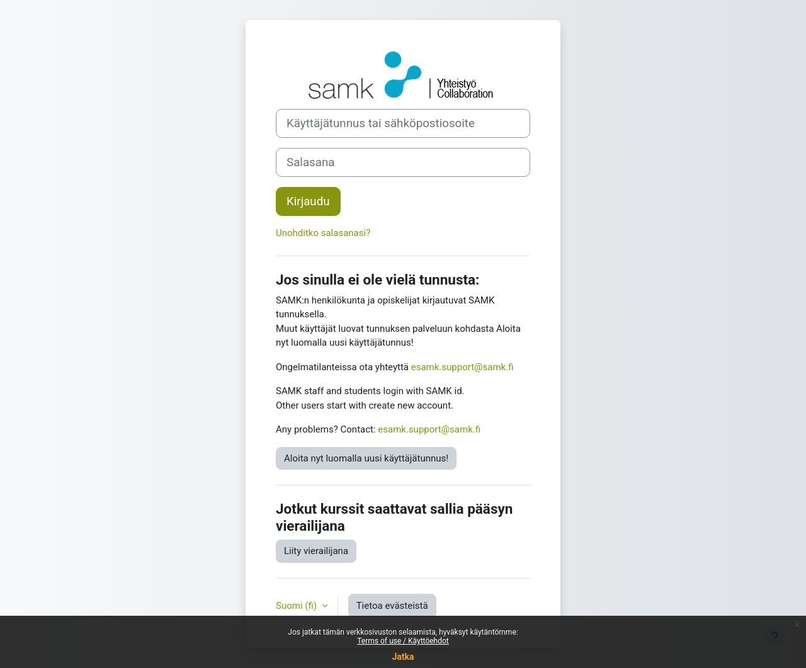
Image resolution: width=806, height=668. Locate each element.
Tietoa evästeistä (392, 605)
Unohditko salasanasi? (323, 233)
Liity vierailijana (316, 551)
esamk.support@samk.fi (462, 367)
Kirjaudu (308, 201)
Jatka (403, 657)
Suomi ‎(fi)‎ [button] (297, 605)
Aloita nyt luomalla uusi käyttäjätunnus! (366, 458)
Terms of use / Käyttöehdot (403, 641)
